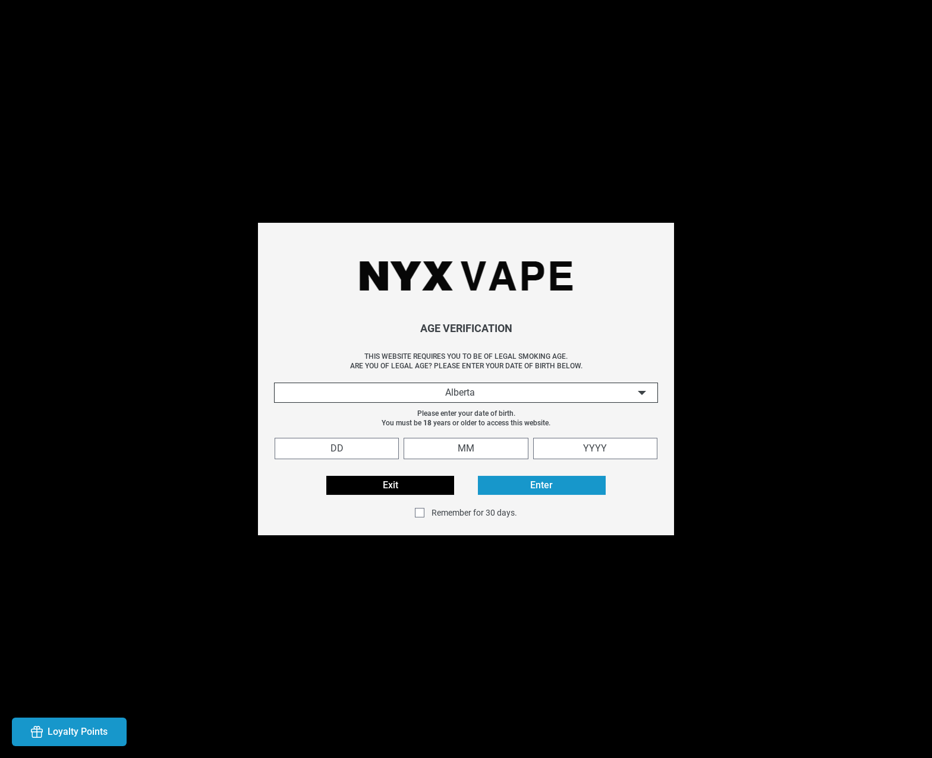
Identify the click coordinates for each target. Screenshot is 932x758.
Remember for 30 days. (474, 512)
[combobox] (466, 392)
